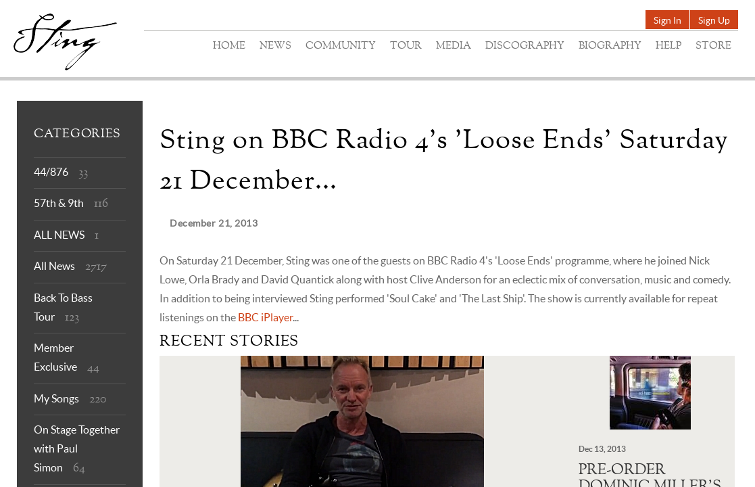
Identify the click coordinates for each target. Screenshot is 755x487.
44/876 (51, 172)
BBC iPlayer (265, 317)
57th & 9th (59, 203)
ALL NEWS (59, 235)
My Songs (56, 398)
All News (54, 266)
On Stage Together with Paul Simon (77, 448)
